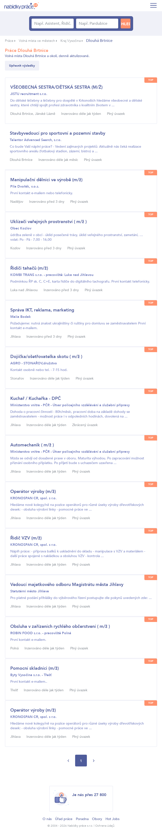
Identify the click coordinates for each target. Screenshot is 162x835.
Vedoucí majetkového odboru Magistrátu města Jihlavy (66, 585)
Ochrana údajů (105, 826)
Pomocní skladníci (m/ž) (34, 668)
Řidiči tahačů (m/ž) (29, 268)
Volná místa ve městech (37, 40)
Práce (9, 40)
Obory (97, 819)
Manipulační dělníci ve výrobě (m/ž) (46, 180)
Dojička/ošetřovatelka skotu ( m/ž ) (46, 357)
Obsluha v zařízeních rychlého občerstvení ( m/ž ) (60, 626)
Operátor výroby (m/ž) (33, 492)
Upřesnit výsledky (22, 66)
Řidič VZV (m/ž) (26, 538)
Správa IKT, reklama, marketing (42, 310)
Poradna (82, 819)
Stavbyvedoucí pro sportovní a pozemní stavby (57, 133)
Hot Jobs (112, 819)
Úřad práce (63, 819)
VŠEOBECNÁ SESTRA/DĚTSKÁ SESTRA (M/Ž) (56, 87)
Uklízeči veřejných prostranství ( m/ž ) (48, 222)
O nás (47, 819)
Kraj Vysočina (70, 40)
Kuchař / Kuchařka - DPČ (35, 398)
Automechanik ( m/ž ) (32, 445)
